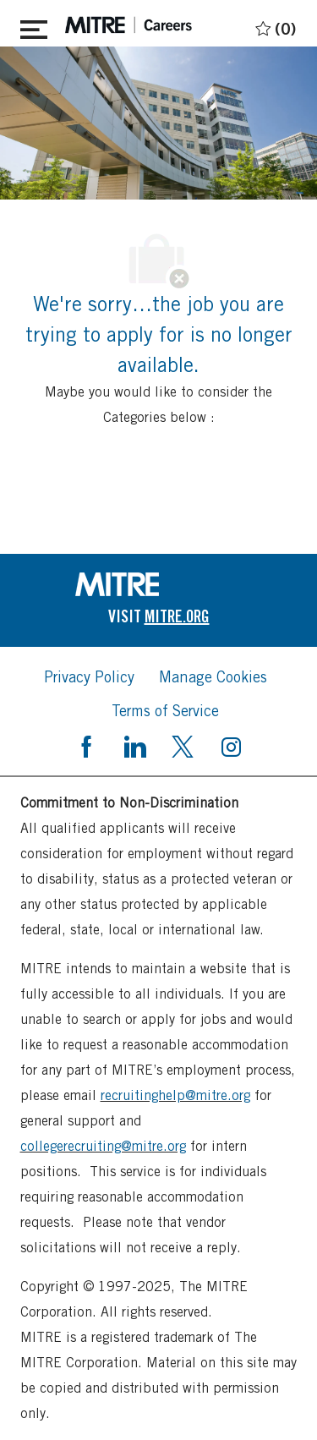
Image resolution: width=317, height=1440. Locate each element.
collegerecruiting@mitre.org (103, 1146)
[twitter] (182, 745)
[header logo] (128, 25)
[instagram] (231, 745)
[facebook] (86, 745)
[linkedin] (134, 745)
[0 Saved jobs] (273, 26)
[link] (158, 584)
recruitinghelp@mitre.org (175, 1095)
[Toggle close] (33, 26)
